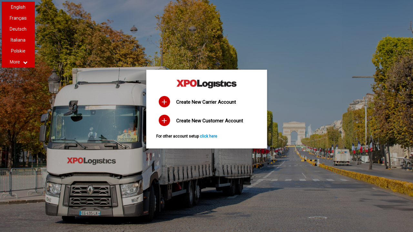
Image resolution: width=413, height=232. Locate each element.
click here (208, 136)
